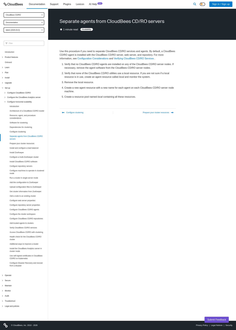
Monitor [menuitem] (8, 291)
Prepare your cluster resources (22, 143)
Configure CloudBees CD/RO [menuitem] (19, 93)
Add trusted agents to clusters (22, 223)
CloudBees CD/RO (13, 15)
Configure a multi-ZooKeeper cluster (24, 157)
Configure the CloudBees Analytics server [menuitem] (23, 97)
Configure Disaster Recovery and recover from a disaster (26, 264)
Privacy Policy (202, 325)
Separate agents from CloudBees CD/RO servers (26, 137)
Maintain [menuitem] (8, 286)
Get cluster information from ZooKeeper (25, 191)
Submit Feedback (216, 319)
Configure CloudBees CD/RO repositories (26, 219)
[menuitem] (37, 4)
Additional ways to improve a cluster (24, 244)
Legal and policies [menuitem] (12, 306)
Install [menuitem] (7, 78)
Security (228, 325)
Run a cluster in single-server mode (24, 178)
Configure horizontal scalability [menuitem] (19, 102)
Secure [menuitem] (8, 280)
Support (54, 4)
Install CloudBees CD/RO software (23, 162)
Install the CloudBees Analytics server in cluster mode (26, 249)
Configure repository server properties (25, 205)
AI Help (95, 4)
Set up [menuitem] (7, 88)
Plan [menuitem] (6, 73)
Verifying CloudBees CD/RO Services (134, 58)
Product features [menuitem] (11, 57)
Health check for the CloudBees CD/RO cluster (25, 238)
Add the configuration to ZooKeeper (24, 182)
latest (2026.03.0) (13, 30)
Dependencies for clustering (21, 127)
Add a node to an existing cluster (23, 196)
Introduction (9, 52)
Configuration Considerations (92, 58)
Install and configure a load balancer (24, 148)
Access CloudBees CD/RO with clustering (26, 232)
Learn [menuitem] (7, 67)
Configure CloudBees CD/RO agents (24, 210)
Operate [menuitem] (8, 275)
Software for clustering (19, 123)
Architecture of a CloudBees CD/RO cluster (27, 111)
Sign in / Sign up (221, 4)
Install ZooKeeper (17, 152)
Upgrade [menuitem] (8, 83)
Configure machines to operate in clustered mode (27, 172)
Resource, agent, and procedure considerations (23, 116)
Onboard (8, 62)
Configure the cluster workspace (22, 214)
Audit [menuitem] (7, 296)
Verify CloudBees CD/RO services (23, 228)
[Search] (194, 4)
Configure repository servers (21, 166)
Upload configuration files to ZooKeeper (25, 187)
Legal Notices (217, 325)
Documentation (12, 22)
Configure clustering (18, 132)
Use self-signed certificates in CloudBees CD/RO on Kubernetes (26, 257)
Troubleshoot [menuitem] (10, 301)
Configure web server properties (22, 200)
